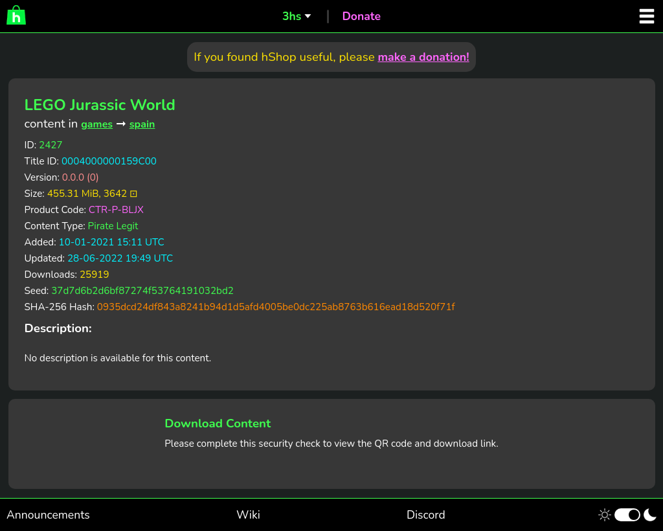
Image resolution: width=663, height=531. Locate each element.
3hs (291, 16)
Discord (426, 515)
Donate (361, 16)
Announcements (48, 515)
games (97, 124)
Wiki (248, 515)
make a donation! (423, 57)
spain (142, 124)
